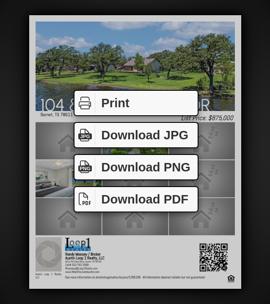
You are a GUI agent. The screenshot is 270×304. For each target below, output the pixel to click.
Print (101, 103)
